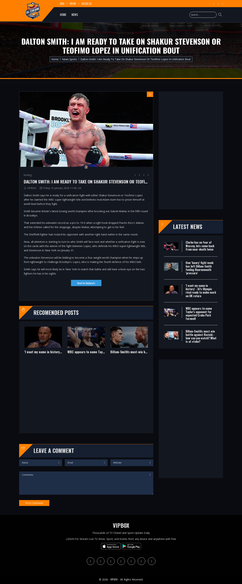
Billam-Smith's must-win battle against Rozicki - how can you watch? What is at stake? (129, 352)
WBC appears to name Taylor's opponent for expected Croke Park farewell (86, 352)
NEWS (75, 15)
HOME (63, 15)
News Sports (69, 59)
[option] (43, 343)
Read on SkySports (86, 283)
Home (54, 59)
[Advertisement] (86, 396)
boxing (27, 175)
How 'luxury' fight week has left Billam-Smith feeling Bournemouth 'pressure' (199, 268)
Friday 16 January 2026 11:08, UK (62, 188)
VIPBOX (31, 188)
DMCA (62, 3)
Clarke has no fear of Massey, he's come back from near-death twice (200, 245)
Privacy (73, 3)
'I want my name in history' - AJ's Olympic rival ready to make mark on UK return (43, 352)
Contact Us (86, 3)
